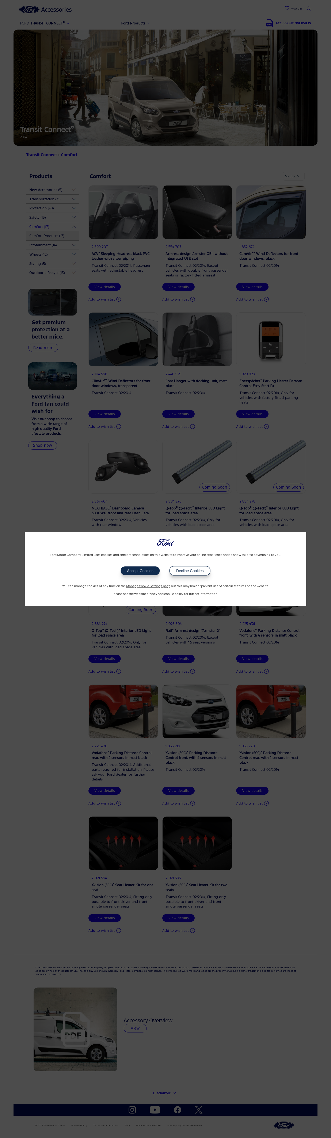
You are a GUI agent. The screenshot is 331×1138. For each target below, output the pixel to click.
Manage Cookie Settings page (148, 586)
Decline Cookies (189, 571)
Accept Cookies (140, 571)
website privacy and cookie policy (158, 594)
